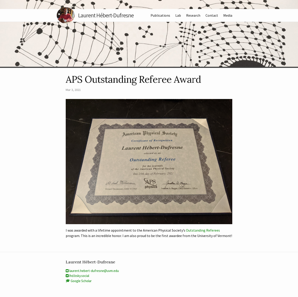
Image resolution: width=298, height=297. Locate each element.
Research (193, 15)
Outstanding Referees (203, 230)
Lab (178, 15)
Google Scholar (79, 281)
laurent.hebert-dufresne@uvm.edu (92, 271)
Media (227, 15)
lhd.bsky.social (77, 276)
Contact (211, 15)
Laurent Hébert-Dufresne (100, 15)
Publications (160, 15)
